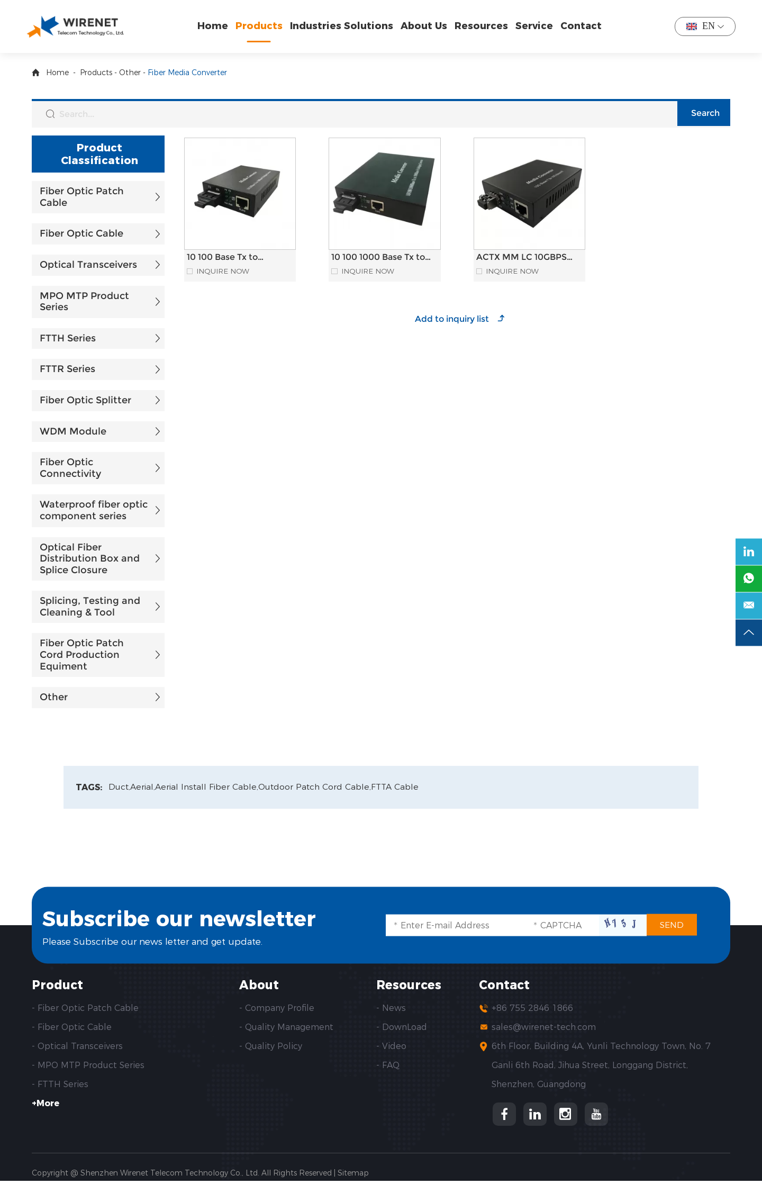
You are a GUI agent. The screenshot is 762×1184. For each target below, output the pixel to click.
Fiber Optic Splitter (85, 400)
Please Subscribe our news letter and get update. (159, 941)
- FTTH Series (60, 1085)
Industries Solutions (344, 26)
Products (261, 26)
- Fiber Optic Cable (72, 1028)
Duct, (119, 787)
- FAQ (388, 1066)
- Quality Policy (270, 1047)
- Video (391, 1047)
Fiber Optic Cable (81, 233)
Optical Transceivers (88, 264)
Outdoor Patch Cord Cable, (318, 787)
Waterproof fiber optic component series (94, 510)
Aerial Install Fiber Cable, (208, 787)
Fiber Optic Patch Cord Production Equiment (82, 654)
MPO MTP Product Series (84, 301)
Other (130, 72)
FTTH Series (68, 338)
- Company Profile (276, 1009)
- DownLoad (401, 1028)
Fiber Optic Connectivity (70, 468)
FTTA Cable (399, 787)
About (260, 985)
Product (59, 985)
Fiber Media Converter (187, 72)
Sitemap (353, 1176)
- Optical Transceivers (77, 1047)
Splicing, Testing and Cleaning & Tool (90, 606)
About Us (426, 26)
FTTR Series (67, 369)
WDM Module (73, 431)
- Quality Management (286, 1028)
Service (537, 26)
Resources (484, 26)
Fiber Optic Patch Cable (82, 197)
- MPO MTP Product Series (88, 1066)
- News (391, 1009)
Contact (583, 26)
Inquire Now (224, 271)
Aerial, (143, 787)
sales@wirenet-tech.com (544, 1028)
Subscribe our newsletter (200, 917)
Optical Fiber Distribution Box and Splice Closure (90, 558)
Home (215, 26)
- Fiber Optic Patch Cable (85, 1009)
